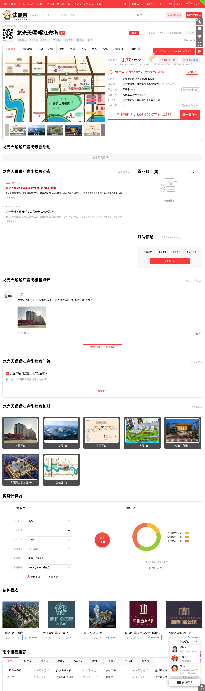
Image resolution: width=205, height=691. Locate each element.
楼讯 (69, 4)
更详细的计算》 (156, 568)
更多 (98, 4)
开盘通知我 (190, 90)
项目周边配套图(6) (21, 482)
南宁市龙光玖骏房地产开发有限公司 (141, 100)
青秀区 (44, 661)
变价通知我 (190, 60)
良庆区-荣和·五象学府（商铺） (143, 632)
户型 (40, 48)
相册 (51, 48)
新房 (13, 4)
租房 (30, 4)
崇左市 (145, 661)
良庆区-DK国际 (93, 632)
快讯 (105, 48)
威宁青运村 (161, 677)
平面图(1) (102, 445)
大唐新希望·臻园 (64, 677)
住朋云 (125, 4)
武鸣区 (112, 661)
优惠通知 (176, 252)
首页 (6, 4)
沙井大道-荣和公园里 (55, 632)
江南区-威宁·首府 (12, 632)
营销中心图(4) (182, 445)
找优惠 (60, 4)
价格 (62, 48)
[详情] (133, 89)
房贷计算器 (177, 33)
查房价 (77, 4)
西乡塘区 (78, 661)
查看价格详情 (169, 59)
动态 (94, 48)
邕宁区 (27, 661)
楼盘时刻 (119, 48)
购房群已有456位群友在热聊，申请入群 (172, 52)
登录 (171, 4)
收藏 (164, 33)
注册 (178, 4)
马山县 (128, 661)
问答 (83, 48)
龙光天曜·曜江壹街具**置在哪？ (27, 373)
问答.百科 (89, 4)
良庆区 (11, 661)
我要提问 (102, 390)
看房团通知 (192, 252)
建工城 (10, 677)
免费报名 (192, 72)
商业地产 (40, 4)
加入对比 (194, 33)
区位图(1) (61, 482)
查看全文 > (11, 197)
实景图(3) (20, 445)
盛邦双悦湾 (161, 670)
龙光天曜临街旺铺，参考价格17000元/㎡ (30, 211)
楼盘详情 (27, 48)
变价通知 (148, 252)
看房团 (51, 4)
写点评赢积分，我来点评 (102, 347)
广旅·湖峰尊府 (14, 670)
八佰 (20, 294)
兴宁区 (95, 661)
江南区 (61, 661)
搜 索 (140, 14)
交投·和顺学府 (63, 670)
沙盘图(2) (142, 445)
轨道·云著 (111, 670)
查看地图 (168, 84)
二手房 (22, 4)
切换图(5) (61, 445)
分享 (153, 33)
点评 (73, 48)
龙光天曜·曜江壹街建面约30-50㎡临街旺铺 (31, 188)
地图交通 (135, 48)
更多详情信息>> (190, 105)
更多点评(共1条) (194, 280)
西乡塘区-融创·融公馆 (179, 632)
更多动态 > (123, 172)
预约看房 (194, 15)
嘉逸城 (109, 677)
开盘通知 (162, 252)
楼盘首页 (10, 48)
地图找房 (174, 15)
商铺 (15, 26)
